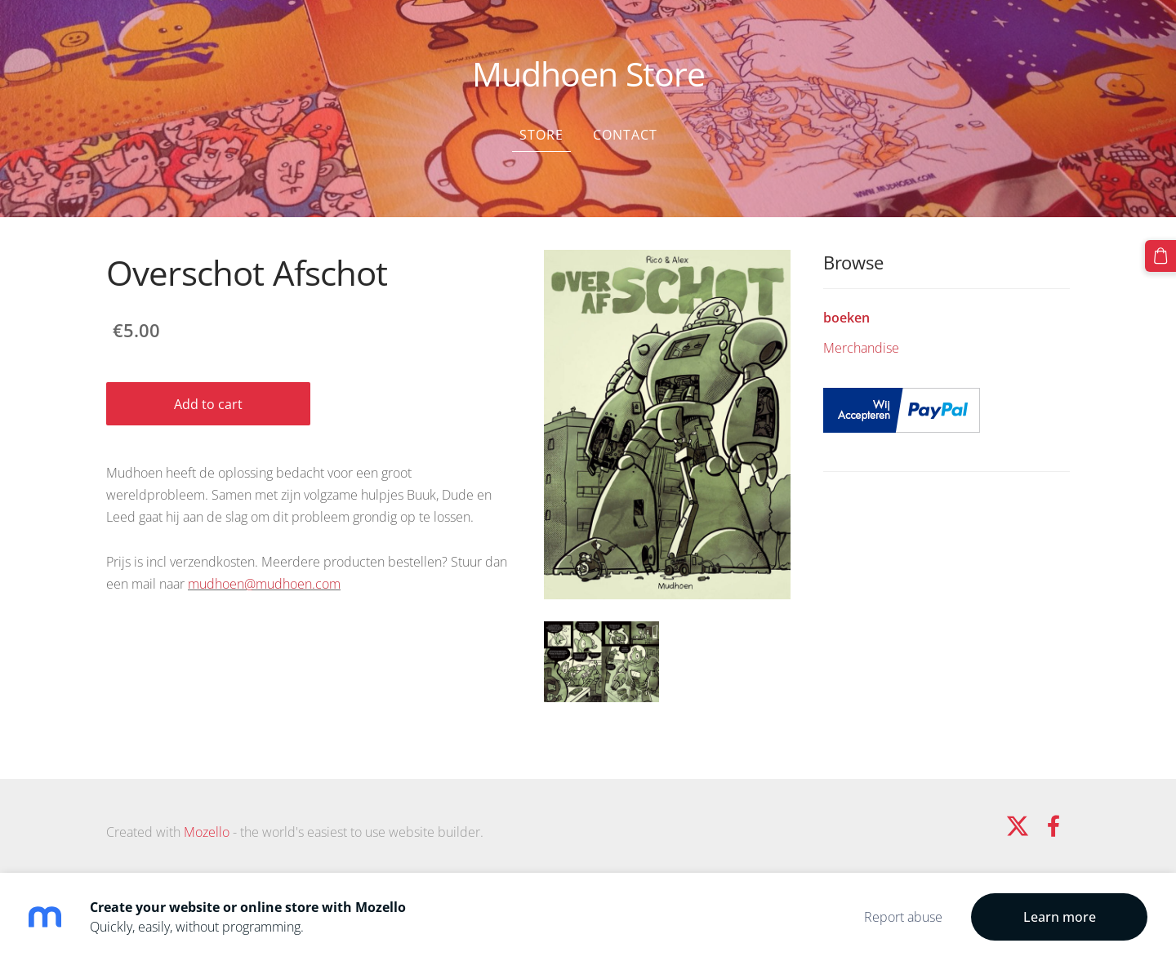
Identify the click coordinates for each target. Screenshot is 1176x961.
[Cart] (1160, 255)
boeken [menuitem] (846, 318)
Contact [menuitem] (625, 135)
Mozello (206, 832)
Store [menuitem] (541, 135)
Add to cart (208, 404)
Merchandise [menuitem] (861, 348)
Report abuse (903, 917)
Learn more (1059, 917)
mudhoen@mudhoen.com (264, 584)
